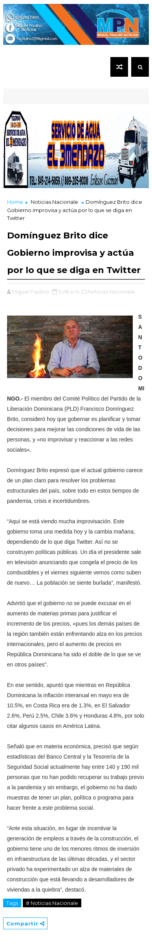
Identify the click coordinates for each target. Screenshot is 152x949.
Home (15, 202)
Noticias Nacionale (54, 202)
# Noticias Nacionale (52, 903)
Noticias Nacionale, (112, 291)
